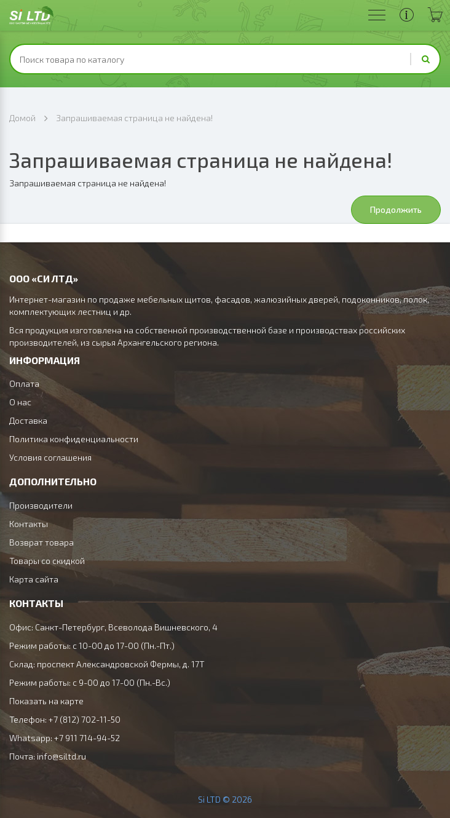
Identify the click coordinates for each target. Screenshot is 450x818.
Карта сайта (33, 579)
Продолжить (396, 209)
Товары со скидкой (47, 560)
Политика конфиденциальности (73, 439)
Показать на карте (46, 701)
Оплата (24, 383)
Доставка (28, 420)
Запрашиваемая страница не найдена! (134, 118)
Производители (41, 505)
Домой (22, 118)
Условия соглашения (50, 457)
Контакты (28, 523)
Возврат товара (41, 542)
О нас (20, 402)
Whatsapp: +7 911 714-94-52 (64, 738)
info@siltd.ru (61, 756)
